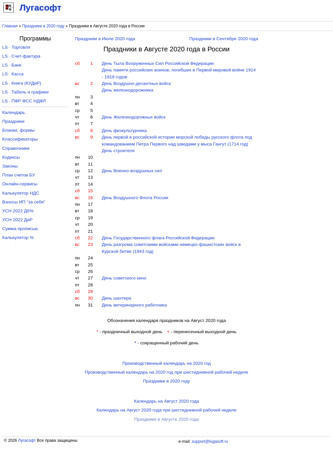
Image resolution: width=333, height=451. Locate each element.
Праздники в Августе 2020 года (166, 419)
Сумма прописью (20, 228)
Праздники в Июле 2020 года (105, 38)
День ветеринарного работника (134, 305)
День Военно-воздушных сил (132, 170)
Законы (10, 166)
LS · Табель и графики (25, 92)
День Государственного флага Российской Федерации (158, 237)
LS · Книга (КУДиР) (21, 83)
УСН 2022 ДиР (17, 219)
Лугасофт (27, 440)
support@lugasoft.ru (210, 441)
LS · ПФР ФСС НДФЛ (24, 100)
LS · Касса (13, 73)
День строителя (118, 150)
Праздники (13, 121)
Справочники (15, 148)
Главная (10, 26)
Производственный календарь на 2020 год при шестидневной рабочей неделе (166, 372)
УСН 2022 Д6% (18, 210)
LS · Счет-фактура (21, 56)
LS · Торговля (16, 47)
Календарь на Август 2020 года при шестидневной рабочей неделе (167, 410)
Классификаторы (20, 139)
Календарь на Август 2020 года (166, 401)
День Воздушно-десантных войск (136, 83)
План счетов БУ (18, 174)
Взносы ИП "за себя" (23, 201)
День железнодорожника (127, 90)
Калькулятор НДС (20, 193)
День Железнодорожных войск (134, 117)
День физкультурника (124, 130)
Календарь (13, 112)
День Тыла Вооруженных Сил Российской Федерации (158, 63)
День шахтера (116, 298)
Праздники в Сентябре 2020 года (223, 38)
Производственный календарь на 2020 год (166, 363)
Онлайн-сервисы (20, 183)
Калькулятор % (18, 237)
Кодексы (11, 157)
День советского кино (124, 278)
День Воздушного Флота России (135, 197)
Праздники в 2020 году (43, 26)
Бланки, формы (18, 130)
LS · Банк (11, 65)
